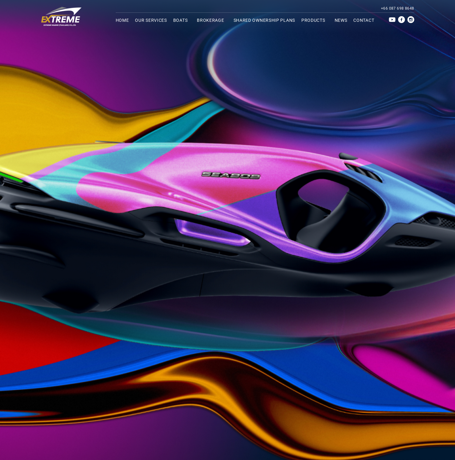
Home (122, 20)
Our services (151, 20)
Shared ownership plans (264, 20)
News (341, 20)
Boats (182, 20)
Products (314, 20)
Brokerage (212, 20)
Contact (363, 20)
